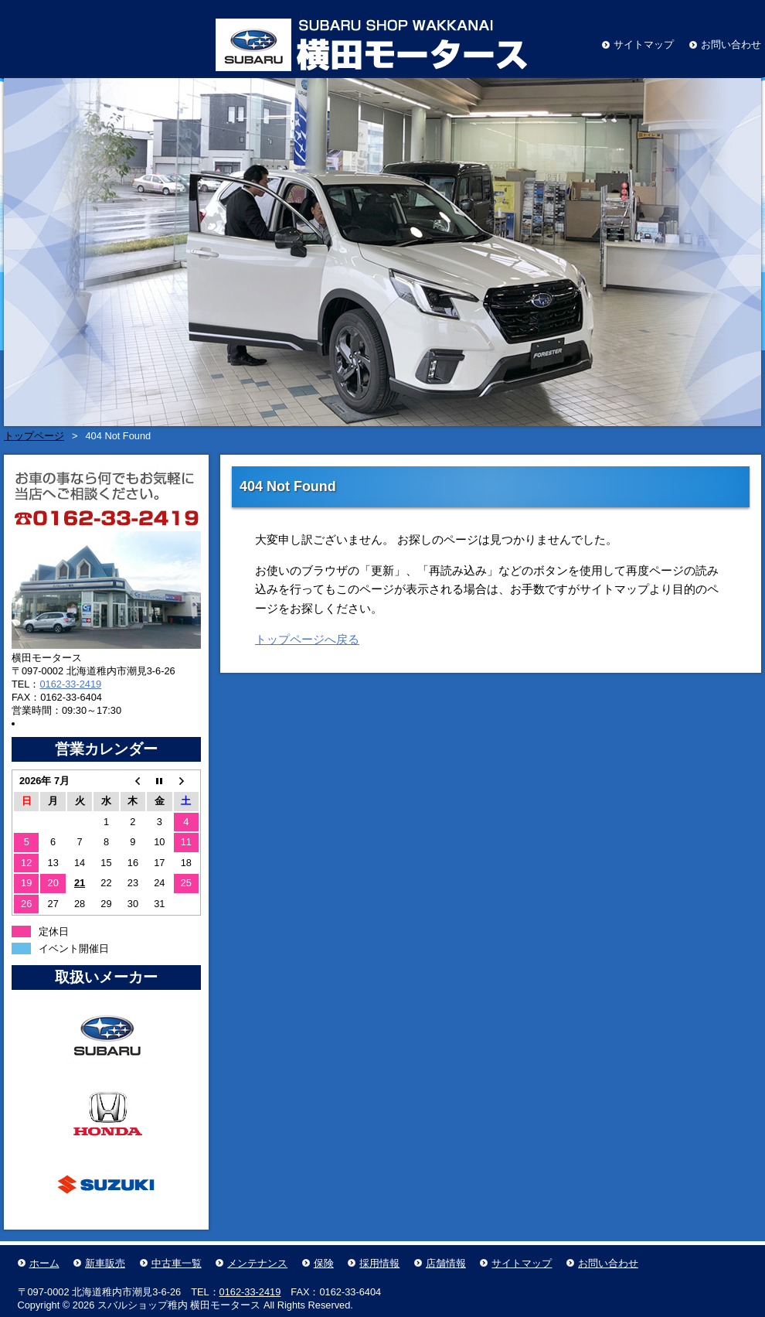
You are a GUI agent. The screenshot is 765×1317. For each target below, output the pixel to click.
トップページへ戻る (307, 639)
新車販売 (105, 1263)
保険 (324, 1263)
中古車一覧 (176, 1263)
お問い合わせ (731, 44)
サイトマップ (644, 44)
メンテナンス (257, 1263)
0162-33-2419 (70, 684)
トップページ (34, 436)
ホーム (44, 1263)
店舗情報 (446, 1263)
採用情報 (379, 1263)
